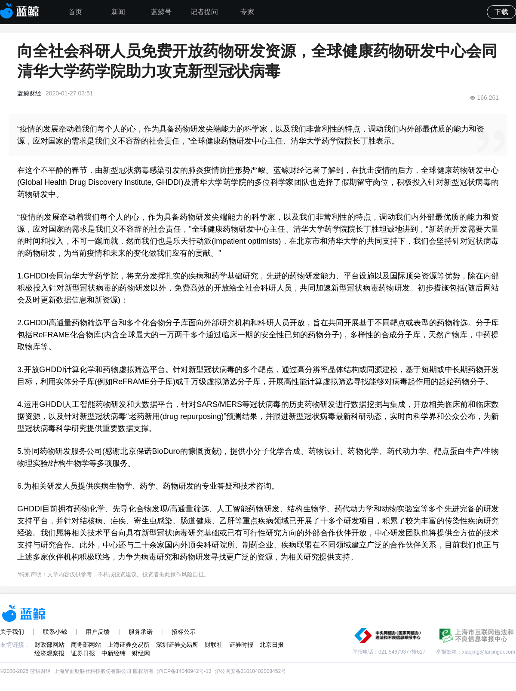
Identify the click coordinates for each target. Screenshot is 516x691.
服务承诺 (141, 631)
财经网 (141, 653)
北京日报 (272, 644)
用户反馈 (98, 631)
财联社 (214, 644)
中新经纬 (113, 653)
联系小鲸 (55, 631)
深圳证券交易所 (177, 644)
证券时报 (241, 644)
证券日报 (83, 653)
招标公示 (184, 631)
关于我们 (12, 631)
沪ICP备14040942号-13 (184, 671)
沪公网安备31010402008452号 (250, 671)
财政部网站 (49, 644)
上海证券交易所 (129, 644)
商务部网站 (86, 644)
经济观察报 (49, 653)
